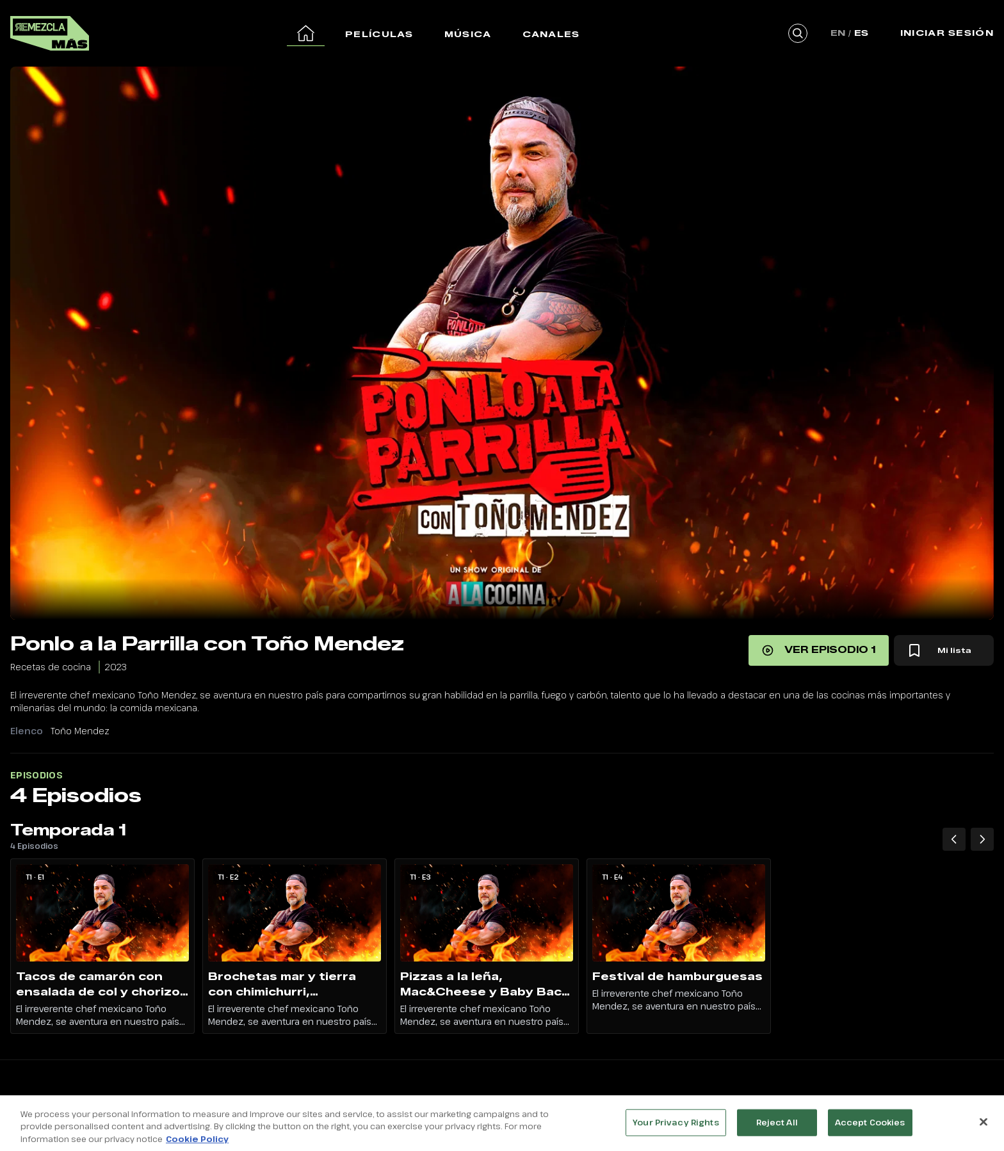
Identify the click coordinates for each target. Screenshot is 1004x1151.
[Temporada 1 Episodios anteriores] (954, 839)
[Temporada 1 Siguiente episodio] (982, 839)
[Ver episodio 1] (819, 650)
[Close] (983, 1129)
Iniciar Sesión (947, 33)
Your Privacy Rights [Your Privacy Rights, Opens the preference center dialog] (675, 1129)
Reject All (777, 1129)
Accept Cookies (870, 1129)
